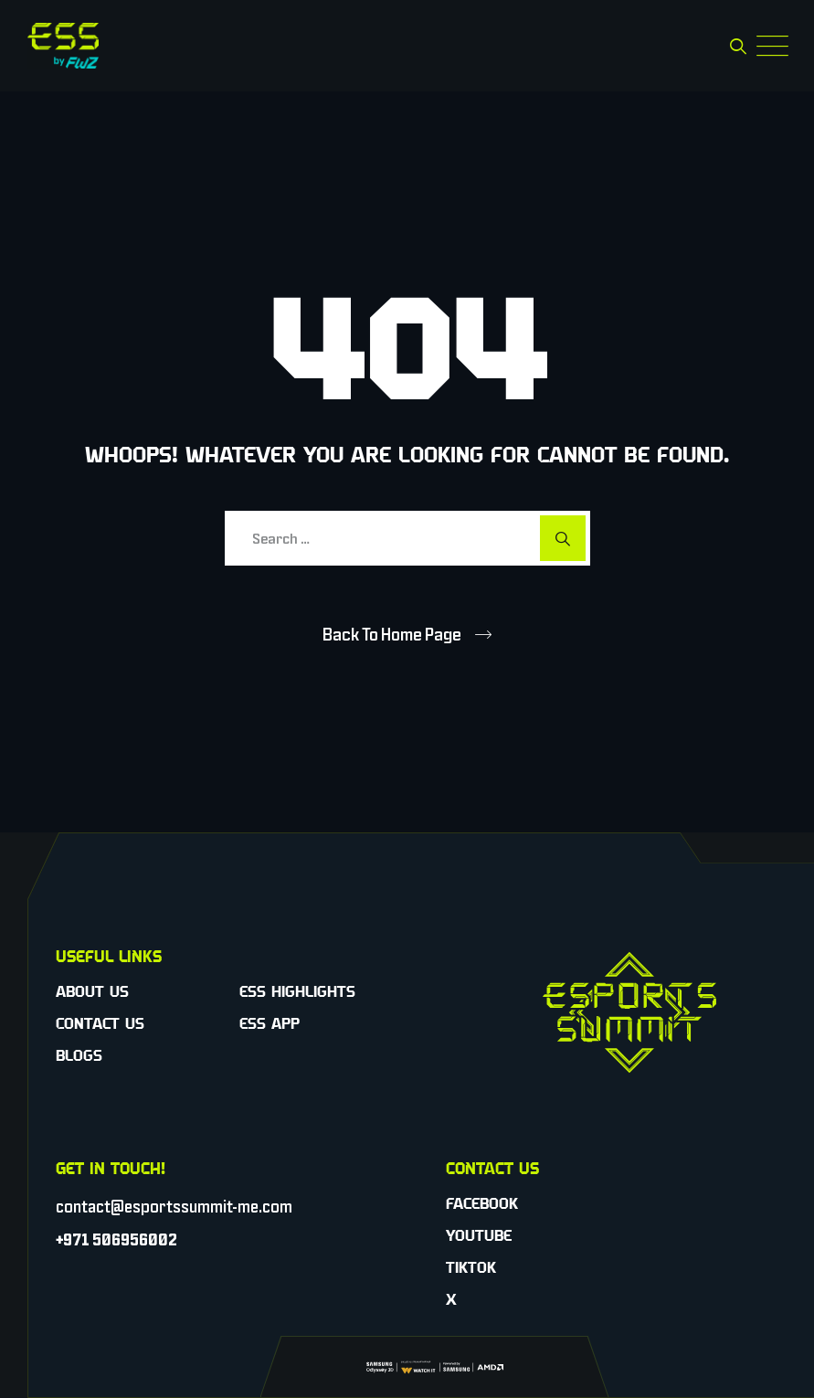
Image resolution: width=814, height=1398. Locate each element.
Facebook (482, 1203)
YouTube (479, 1235)
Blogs (79, 1055)
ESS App (269, 1023)
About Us (92, 991)
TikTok (471, 1267)
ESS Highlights (297, 991)
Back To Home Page (391, 634)
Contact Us (100, 1023)
